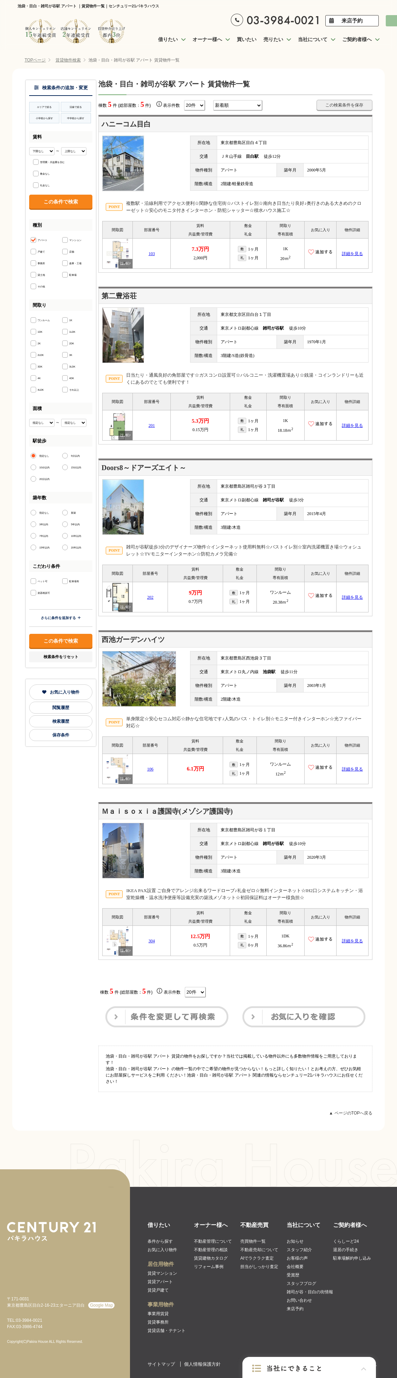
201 (152, 425)
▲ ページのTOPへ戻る (350, 1113)
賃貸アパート (160, 1281)
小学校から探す (44, 118)
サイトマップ (161, 1364)
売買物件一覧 (253, 1241)
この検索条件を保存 (344, 105)
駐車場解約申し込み (352, 1258)
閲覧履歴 (60, 707)
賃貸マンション (162, 1273)
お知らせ (295, 1241)
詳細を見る (352, 253)
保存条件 (60, 735)
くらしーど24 (346, 1241)
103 (152, 253)
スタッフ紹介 (299, 1249)
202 (150, 597)
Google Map (101, 1305)
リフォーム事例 (208, 1266)
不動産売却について (259, 1249)
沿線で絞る (76, 107)
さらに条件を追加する (61, 618)
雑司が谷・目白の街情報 (310, 1291)
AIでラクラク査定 (257, 1258)
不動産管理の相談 (211, 1249)
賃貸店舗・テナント (167, 1330)
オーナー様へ (211, 1225)
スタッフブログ (301, 1283)
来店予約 (352, 21)
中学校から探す (75, 118)
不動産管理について (213, 1241)
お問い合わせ (299, 1300)
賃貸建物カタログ (211, 1258)
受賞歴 (293, 1275)
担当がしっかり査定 (259, 1266)
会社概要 (295, 1266)
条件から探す (160, 1241)
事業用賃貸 (158, 1313)
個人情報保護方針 (202, 1364)
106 (150, 769)
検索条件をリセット (61, 657)
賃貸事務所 (158, 1322)
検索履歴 (60, 721)
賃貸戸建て (158, 1290)
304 (152, 940)
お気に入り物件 (60, 692)
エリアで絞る (44, 107)
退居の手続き (345, 1249)
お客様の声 (297, 1258)
